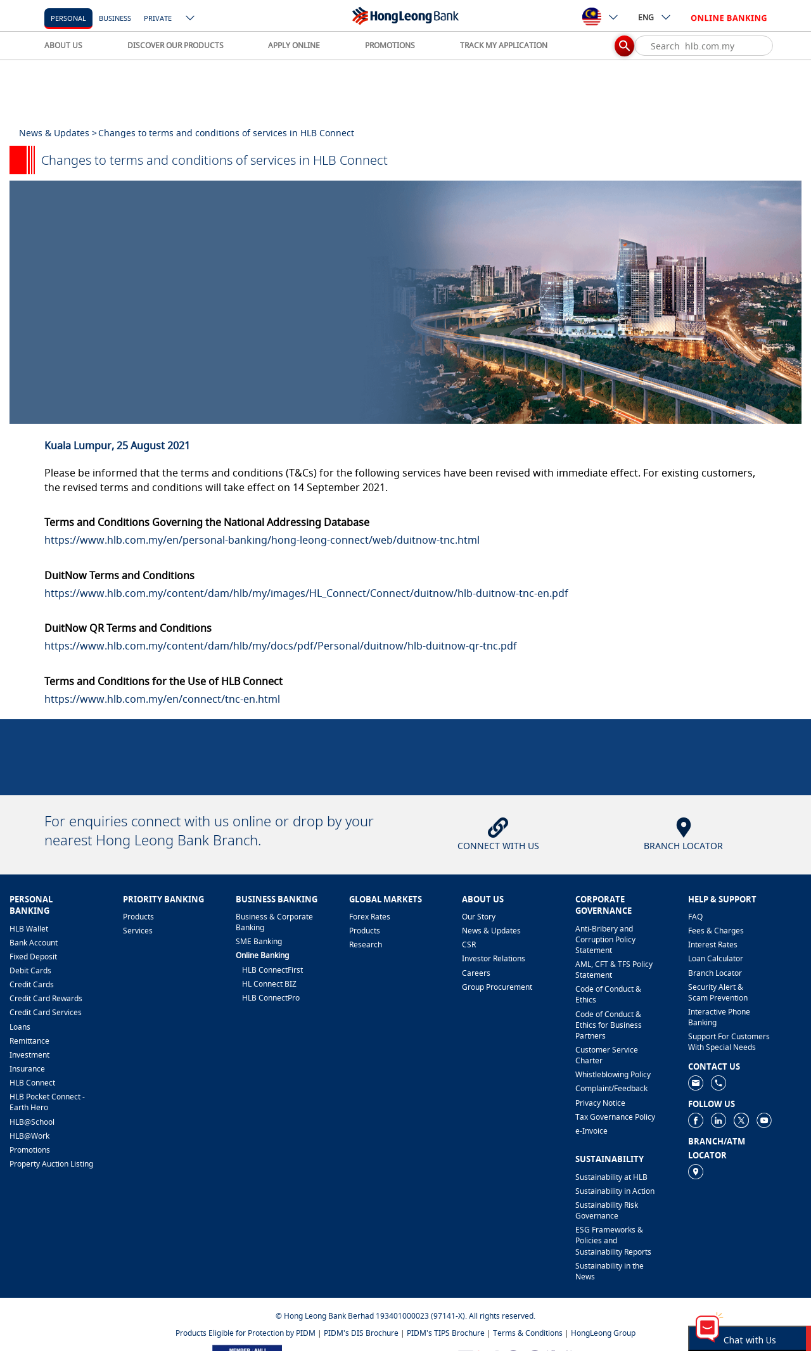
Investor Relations (493, 958)
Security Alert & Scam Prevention (718, 992)
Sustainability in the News (609, 1271)
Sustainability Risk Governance (606, 1210)
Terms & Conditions (528, 1333)
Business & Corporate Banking (274, 922)
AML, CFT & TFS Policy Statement (614, 969)
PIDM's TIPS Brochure (446, 1333)
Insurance (27, 1068)
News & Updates (491, 930)
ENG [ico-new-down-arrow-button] (655, 17)
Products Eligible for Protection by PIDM (246, 1333)
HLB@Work (29, 1135)
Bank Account (34, 942)
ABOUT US (63, 45)
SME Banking (259, 941)
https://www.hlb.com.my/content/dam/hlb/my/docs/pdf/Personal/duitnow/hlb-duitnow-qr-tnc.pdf (280, 646)
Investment (29, 1054)
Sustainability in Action (615, 1191)
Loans (20, 1026)
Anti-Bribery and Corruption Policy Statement (605, 939)
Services (138, 930)
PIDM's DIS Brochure (361, 1333)
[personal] (68, 17)
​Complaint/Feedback (611, 1088)
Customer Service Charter (606, 1055)
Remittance (29, 1040)
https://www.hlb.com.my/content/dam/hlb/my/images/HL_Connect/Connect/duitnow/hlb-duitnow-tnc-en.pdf (306, 593)
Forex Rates (369, 916)
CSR (469, 944)
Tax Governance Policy (615, 1116)
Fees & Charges (716, 930)
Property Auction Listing (51, 1163)
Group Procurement (497, 987)
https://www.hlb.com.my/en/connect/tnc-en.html (162, 699)
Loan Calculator (715, 958)
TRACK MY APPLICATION (503, 45)
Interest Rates (713, 944)
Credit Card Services (46, 1012)
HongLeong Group (603, 1333)
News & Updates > (58, 133)
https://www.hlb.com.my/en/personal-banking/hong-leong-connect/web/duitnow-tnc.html (262, 540)
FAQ (695, 916)
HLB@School (32, 1122)
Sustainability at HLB (611, 1177)
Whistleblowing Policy (613, 1074)
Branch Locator (715, 973)
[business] (115, 17)
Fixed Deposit (33, 956)
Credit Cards (32, 984)
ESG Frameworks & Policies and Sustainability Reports (613, 1240)
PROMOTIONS (390, 45)
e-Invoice (591, 1130)
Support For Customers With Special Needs (729, 1042)
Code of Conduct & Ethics (608, 994)
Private (158, 18)
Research (365, 944)
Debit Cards (30, 970)
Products (138, 916)
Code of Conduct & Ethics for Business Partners (608, 1025)
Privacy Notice (600, 1103)
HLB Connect (32, 1082)
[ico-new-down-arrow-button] (190, 19)
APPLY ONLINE (294, 45)
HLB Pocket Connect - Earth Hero (47, 1102)
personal (68, 18)
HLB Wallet (29, 928)
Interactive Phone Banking (719, 1017)
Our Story (478, 916)
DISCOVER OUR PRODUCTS (175, 45)
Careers (476, 973)
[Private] (158, 17)
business (115, 18)
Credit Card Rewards (46, 998)
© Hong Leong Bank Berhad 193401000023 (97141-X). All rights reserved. (405, 1315)
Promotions (30, 1149)
